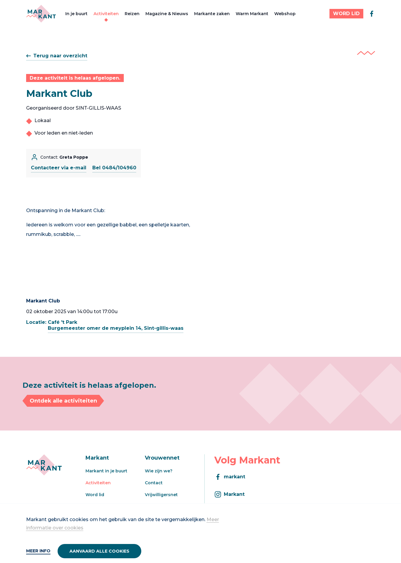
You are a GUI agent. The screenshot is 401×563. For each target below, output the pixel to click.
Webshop (285, 13)
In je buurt (76, 13)
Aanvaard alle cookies (99, 551)
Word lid (94, 494)
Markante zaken (212, 13)
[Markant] (41, 14)
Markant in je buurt (106, 471)
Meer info (38, 550)
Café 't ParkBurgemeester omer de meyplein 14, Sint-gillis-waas (115, 325)
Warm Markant (252, 13)
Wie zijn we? (158, 471)
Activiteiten (106, 13)
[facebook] (371, 13)
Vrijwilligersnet (161, 494)
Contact (154, 482)
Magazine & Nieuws (166, 13)
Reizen (132, 13)
